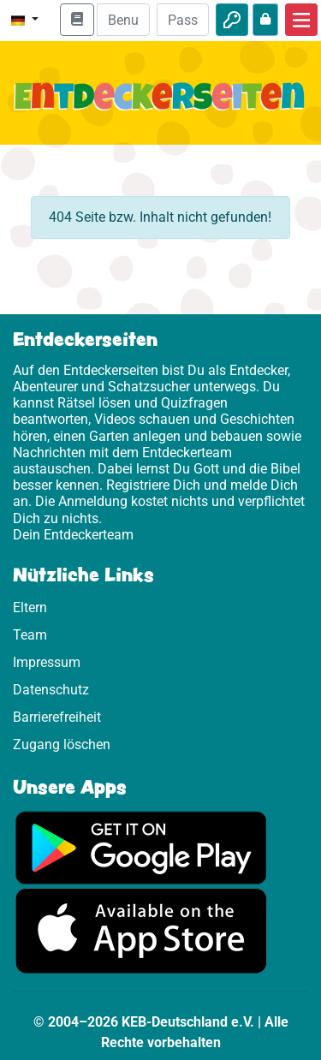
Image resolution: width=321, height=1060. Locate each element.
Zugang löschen (61, 744)
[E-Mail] (123, 19)
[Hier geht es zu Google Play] (141, 846)
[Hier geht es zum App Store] (141, 930)
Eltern (30, 607)
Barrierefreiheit (57, 717)
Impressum (46, 662)
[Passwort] (183, 19)
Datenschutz (51, 690)
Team (30, 635)
